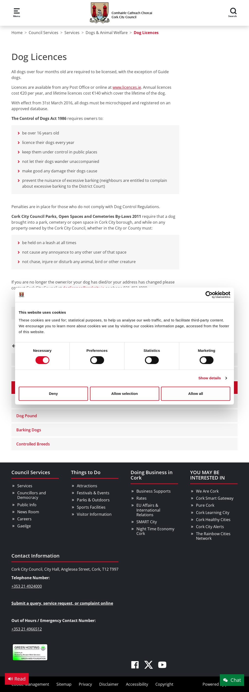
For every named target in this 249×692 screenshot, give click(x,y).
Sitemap (63, 684)
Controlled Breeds (33, 444)
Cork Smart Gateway (214, 498)
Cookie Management (30, 684)
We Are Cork (207, 491)
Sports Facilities (91, 507)
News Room (28, 512)
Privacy (85, 684)
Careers (24, 519)
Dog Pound (26, 415)
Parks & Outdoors (93, 500)
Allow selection (124, 393)
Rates (141, 498)
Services (24, 485)
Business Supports (153, 491)
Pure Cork (205, 505)
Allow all (195, 393)
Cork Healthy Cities (213, 519)
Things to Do (85, 472)
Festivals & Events (93, 493)
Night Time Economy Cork (155, 531)
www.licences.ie (127, 87)
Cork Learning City (212, 512)
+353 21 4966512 (26, 629)
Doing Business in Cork (152, 475)
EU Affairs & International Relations (148, 510)
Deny (53, 393)
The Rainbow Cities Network (213, 536)
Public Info (26, 504)
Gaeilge (24, 526)
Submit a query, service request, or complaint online (62, 603)
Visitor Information (94, 514)
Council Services (30, 472)
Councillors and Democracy (31, 495)
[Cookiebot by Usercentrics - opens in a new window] (209, 294)
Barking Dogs (28, 430)
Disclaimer (109, 684)
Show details (209, 378)
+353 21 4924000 (26, 586)
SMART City (146, 521)
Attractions (87, 485)
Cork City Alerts (210, 526)
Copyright (164, 684)
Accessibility (137, 684)
